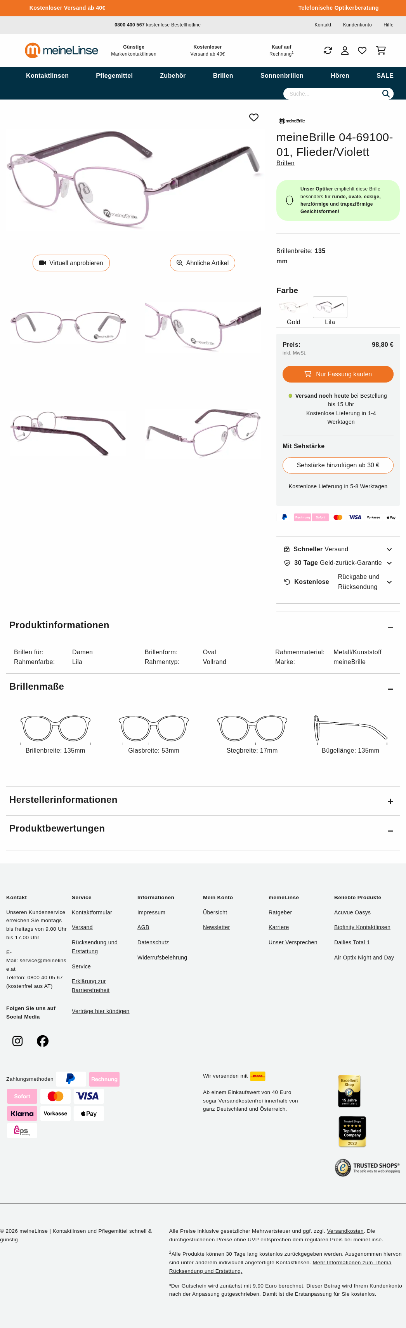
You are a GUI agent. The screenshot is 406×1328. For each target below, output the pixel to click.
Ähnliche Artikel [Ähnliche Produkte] (203, 263)
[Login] (345, 50)
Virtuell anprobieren (71, 263)
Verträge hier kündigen (101, 1011)
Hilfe (388, 25)
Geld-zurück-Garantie (333, 563)
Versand (316, 549)
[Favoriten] (362, 50)
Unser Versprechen (293, 942)
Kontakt (322, 25)
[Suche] (338, 94)
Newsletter (216, 927)
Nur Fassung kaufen (338, 374)
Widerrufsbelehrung (162, 957)
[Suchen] (386, 94)
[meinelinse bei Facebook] (43, 1041)
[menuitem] (47, 76)
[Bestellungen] (328, 50)
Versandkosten (345, 1231)
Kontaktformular (92, 912)
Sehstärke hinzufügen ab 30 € (338, 465)
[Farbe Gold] (293, 311)
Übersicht (215, 912)
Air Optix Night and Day (364, 957)
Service (81, 966)
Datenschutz (153, 942)
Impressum (151, 912)
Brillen (285, 163)
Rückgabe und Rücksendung (332, 581)
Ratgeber (280, 912)
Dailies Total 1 (352, 942)
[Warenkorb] (382, 50)
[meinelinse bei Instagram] (17, 1041)
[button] (203, 626)
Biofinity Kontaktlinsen (362, 927)
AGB (143, 927)
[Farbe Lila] (330, 311)
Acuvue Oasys (352, 912)
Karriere (279, 927)
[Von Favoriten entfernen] (254, 117)
